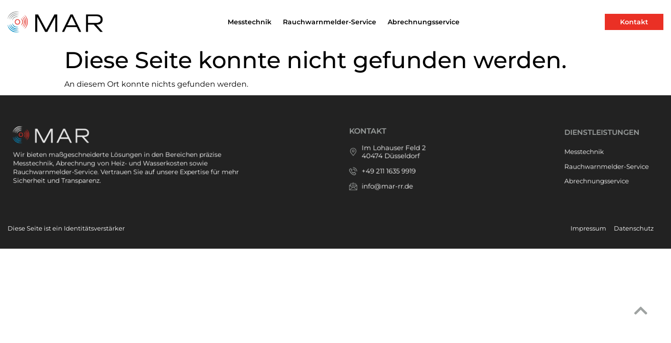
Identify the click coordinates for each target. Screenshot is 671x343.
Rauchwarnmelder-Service (329, 22)
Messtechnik (249, 22)
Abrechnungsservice (424, 22)
